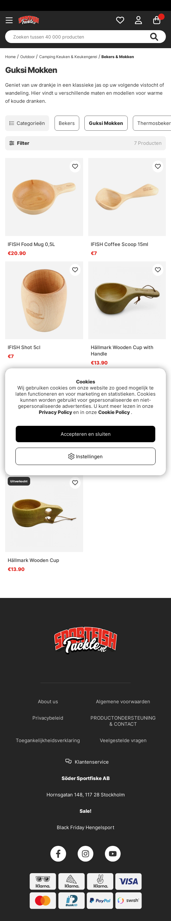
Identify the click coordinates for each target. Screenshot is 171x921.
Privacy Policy (55, 412)
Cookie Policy (114, 412)
